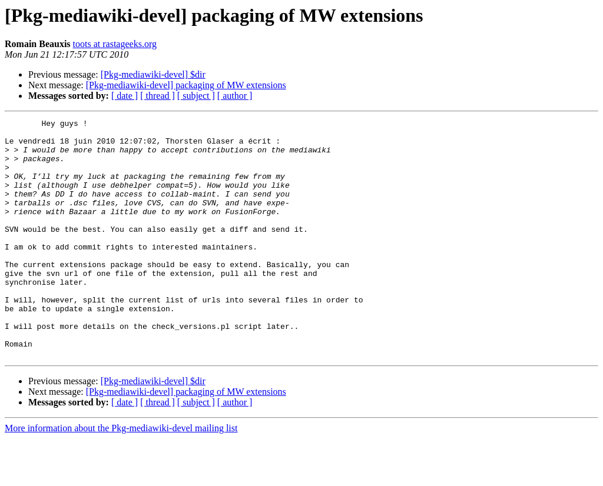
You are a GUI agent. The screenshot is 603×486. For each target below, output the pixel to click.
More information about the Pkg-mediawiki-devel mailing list (121, 476)
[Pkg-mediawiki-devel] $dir (153, 74)
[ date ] (124, 96)
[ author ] (235, 96)
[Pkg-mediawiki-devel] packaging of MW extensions (186, 85)
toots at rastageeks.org (115, 44)
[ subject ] (196, 96)
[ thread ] (157, 96)
